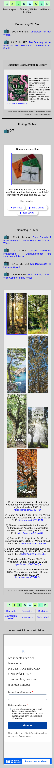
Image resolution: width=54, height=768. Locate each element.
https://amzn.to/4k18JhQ (33, 554)
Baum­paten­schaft (11, 617)
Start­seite (11, 611)
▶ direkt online (36, 207)
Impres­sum (27, 617)
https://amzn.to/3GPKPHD (27, 510)
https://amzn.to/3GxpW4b (30, 533)
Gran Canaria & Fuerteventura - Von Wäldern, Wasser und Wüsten (27, 240)
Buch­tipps (43, 611)
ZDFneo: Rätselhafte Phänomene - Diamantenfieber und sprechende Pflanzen (27, 253)
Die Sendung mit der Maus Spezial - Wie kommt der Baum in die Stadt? (27, 45)
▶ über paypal (27, 212)
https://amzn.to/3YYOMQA (27, 564)
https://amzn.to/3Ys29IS (27, 577)
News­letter (27, 611)
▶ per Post (16, 207)
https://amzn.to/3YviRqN (30, 520)
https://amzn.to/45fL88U (17, 104)
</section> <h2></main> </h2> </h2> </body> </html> (27, 699)
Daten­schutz (43, 617)
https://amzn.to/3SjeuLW (33, 543)
